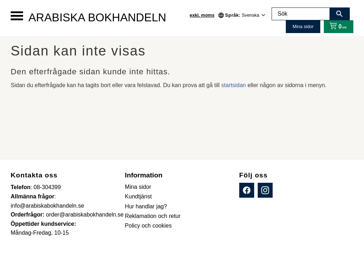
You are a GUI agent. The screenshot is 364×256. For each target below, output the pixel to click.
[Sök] (339, 14)
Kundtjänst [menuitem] (138, 196)
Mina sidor (303, 26)
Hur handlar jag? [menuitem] (146, 206)
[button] (17, 16)
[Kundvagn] (336, 26)
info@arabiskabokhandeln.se (47, 206)
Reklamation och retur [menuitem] (153, 216)
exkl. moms (202, 15)
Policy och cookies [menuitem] (148, 226)
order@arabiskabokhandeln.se (85, 215)
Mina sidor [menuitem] (138, 187)
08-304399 (47, 187)
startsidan (233, 85)
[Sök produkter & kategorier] (301, 14)
